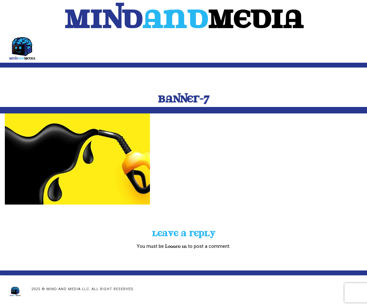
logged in (176, 246)
